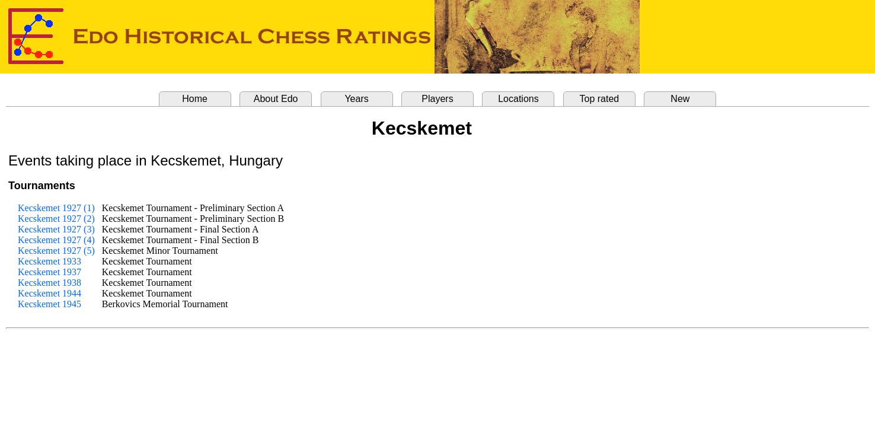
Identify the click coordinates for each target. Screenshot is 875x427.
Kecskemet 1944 (49, 293)
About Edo (276, 99)
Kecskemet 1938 (49, 283)
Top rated (599, 99)
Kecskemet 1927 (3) (56, 229)
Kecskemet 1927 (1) (56, 208)
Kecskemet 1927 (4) (56, 240)
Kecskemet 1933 (49, 261)
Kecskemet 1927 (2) (56, 219)
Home (194, 99)
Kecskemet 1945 (49, 304)
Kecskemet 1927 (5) (56, 251)
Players (437, 99)
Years (356, 99)
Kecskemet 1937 (49, 272)
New (679, 99)
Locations (518, 99)
